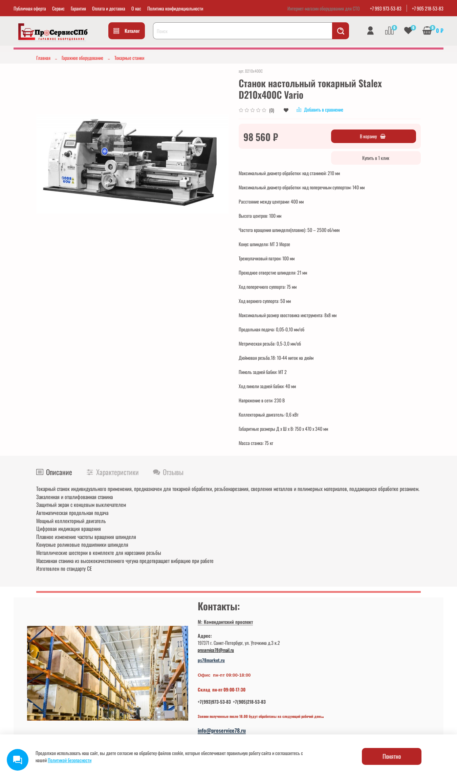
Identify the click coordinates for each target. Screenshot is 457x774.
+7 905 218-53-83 (427, 8)
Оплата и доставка (108, 8)
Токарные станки (129, 57)
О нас (136, 8)
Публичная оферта (30, 8)
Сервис (58, 8)
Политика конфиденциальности (175, 8)
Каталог (126, 30)
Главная (43, 57)
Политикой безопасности (69, 760)
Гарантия (78, 8)
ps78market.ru (211, 660)
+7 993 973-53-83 (385, 8)
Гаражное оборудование (82, 57)
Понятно (392, 756)
